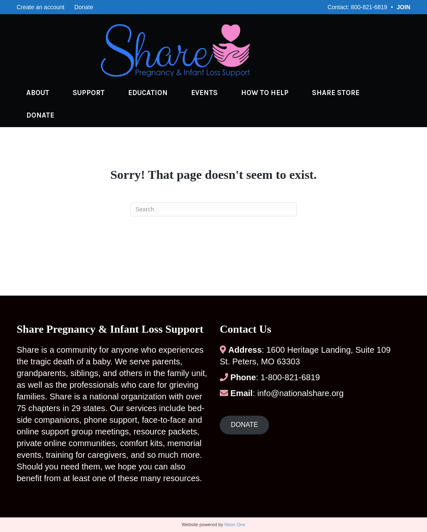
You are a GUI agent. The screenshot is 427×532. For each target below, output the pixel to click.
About (36, 92)
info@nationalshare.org (300, 393)
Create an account (40, 7)
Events (202, 92)
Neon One (234, 524)
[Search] (213, 209)
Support (87, 92)
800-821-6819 (369, 7)
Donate (83, 7)
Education (146, 92)
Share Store (334, 92)
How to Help (263, 92)
